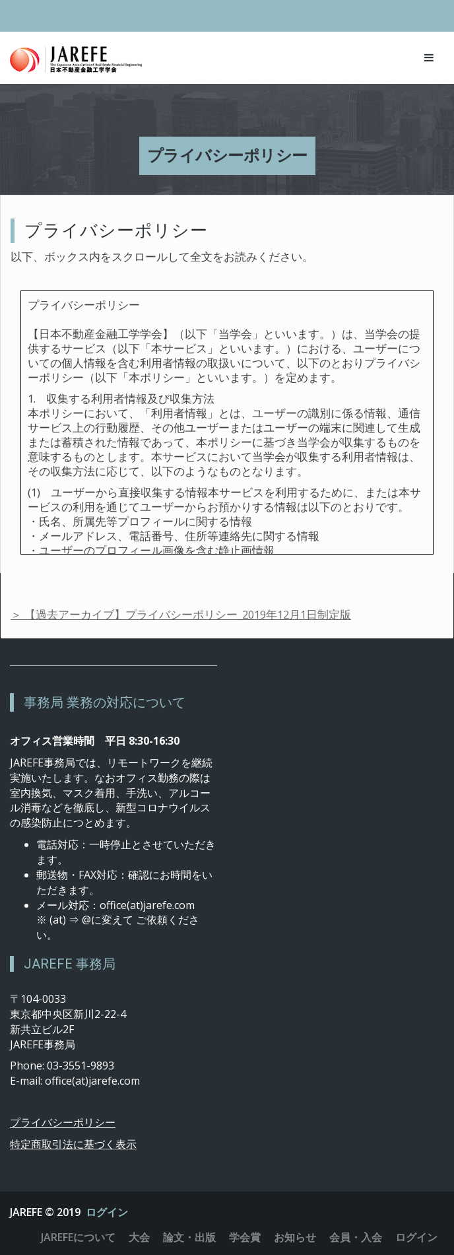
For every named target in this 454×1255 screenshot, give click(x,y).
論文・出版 (189, 1237)
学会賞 (245, 1237)
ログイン (107, 1212)
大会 (139, 1237)
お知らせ (295, 1237)
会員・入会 (355, 1237)
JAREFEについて (78, 1237)
